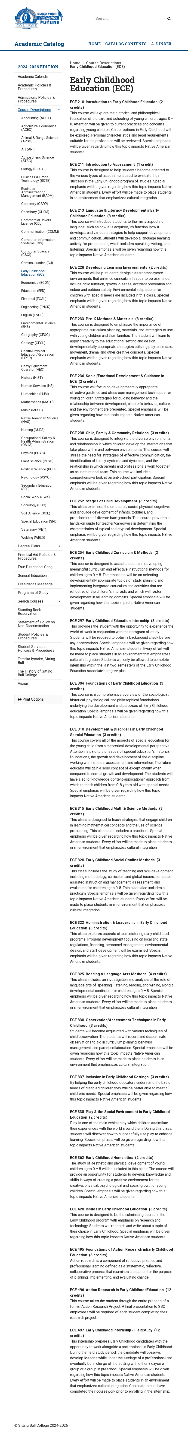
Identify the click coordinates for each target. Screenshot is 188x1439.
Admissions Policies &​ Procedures (36, 99)
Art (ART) (28, 149)
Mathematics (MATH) (37, 402)
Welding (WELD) (33, 538)
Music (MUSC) (32, 410)
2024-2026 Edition (38, 67)
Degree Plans (29, 546)
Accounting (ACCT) (36, 118)
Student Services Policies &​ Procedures (36, 649)
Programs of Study (33, 592)
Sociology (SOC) (33, 505)
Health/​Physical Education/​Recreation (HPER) (37, 354)
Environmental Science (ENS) (38, 325)
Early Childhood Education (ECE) (33, 273)
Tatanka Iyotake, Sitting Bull (36, 661)
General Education (32, 575)
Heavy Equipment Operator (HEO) (34, 368)
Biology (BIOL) (32, 169)
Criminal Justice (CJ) (37, 263)
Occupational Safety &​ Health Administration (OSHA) (38, 441)
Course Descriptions (34, 110)
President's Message (35, 584)
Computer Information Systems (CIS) (38, 241)
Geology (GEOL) (33, 343)
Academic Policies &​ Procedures (34, 87)
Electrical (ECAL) (33, 299)
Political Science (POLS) (39, 469)
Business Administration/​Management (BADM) (37, 192)
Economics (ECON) (35, 283)
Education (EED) (33, 291)
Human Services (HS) (37, 386)
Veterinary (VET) (33, 529)
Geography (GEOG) (35, 335)
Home (94, 43)
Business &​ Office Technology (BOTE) (35, 179)
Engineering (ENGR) (35, 307)
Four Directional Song (35, 567)
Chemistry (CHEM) (35, 212)
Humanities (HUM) (35, 394)
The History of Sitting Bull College (35, 673)
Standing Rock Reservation (29, 612)
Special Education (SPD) (39, 521)
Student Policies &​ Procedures (33, 636)
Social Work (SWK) (35, 497)
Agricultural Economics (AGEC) (38, 128)
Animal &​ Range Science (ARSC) (39, 139)
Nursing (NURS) (33, 430)
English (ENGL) (32, 315)
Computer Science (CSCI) (35, 253)
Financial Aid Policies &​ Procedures (37, 556)
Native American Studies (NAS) (40, 420)
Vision (23, 683)
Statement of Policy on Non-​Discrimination (36, 624)
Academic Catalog (39, 44)
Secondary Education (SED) (37, 487)
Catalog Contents (125, 43)
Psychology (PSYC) (36, 477)
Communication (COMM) (40, 232)
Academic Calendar (33, 76)
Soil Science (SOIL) (35, 513)
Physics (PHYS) (33, 453)
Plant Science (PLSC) (37, 461)
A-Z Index (161, 43)
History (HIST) (32, 378)
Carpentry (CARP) (34, 204)
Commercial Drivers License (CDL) (36, 222)
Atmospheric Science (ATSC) (37, 159)
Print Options (31, 699)
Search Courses (30, 601)
